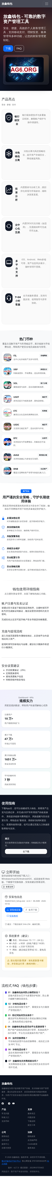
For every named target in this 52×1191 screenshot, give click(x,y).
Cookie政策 (32, 1144)
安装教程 (12, 915)
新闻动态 (5, 1136)
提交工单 (31, 1125)
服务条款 (31, 1148)
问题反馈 (31, 1117)
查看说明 (8, 886)
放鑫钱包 (7, 3)
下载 (8, 48)
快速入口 (5, 1117)
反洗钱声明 (32, 1140)
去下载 (26, 851)
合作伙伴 (5, 1140)
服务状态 (31, 1113)
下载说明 (31, 1121)
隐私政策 (31, 1136)
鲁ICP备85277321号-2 (11, 1161)
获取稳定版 (14, 909)
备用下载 (31, 909)
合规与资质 (6, 1148)
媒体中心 (5, 1144)
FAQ (19, 48)
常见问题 (5, 1113)
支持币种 (5, 1121)
